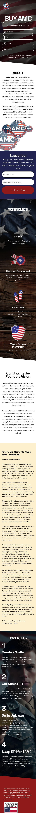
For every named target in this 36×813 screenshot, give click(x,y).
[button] (31, 6)
